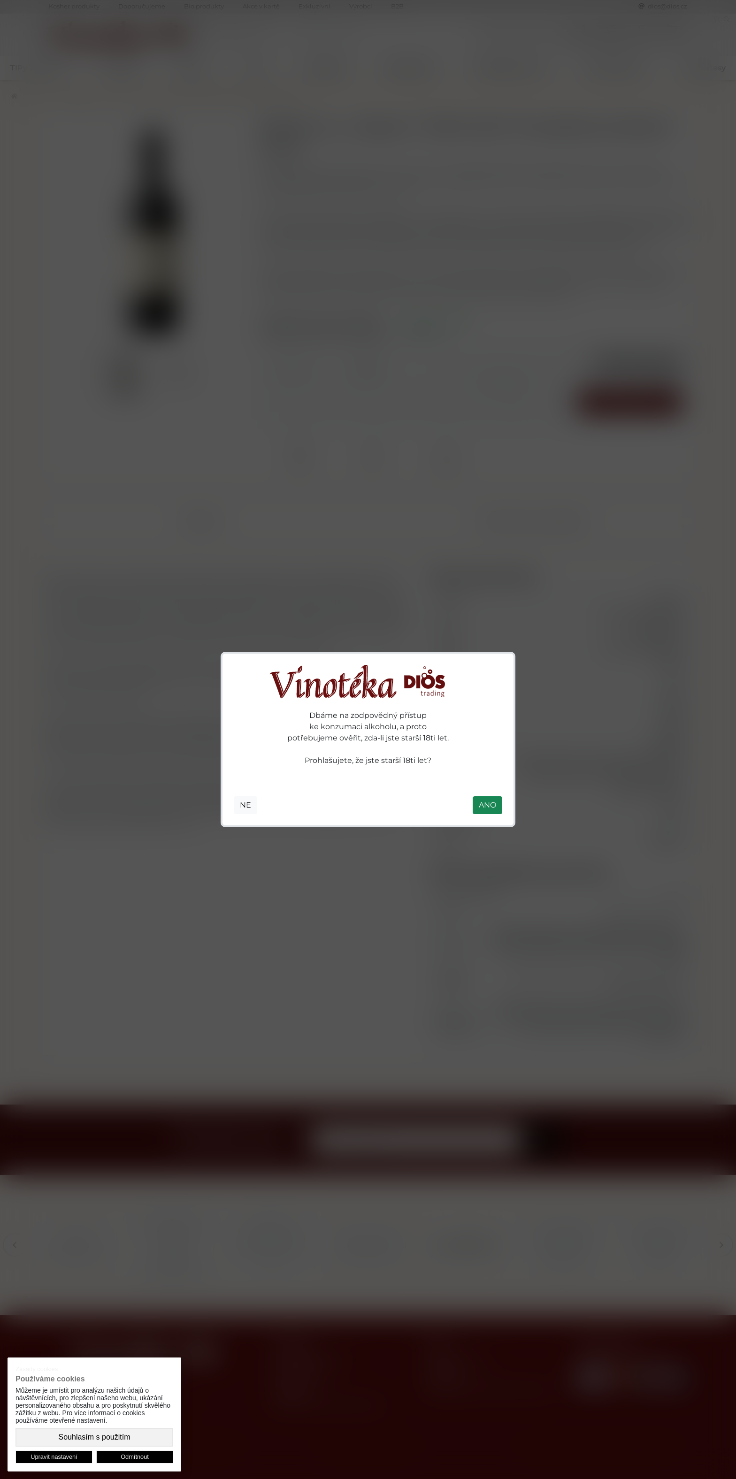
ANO (487, 804)
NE (245, 804)
